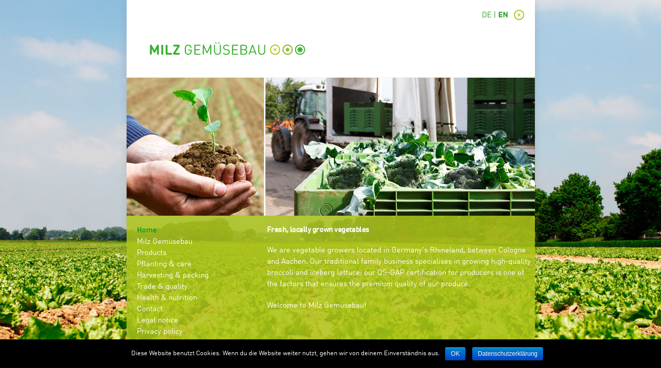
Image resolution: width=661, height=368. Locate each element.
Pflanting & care (164, 264)
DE (487, 15)
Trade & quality (162, 287)
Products (151, 253)
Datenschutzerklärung (507, 353)
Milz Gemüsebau (164, 242)
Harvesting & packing (173, 276)
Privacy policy (160, 332)
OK (455, 353)
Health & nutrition (167, 298)
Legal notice (157, 321)
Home (147, 231)
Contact (150, 309)
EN (503, 15)
